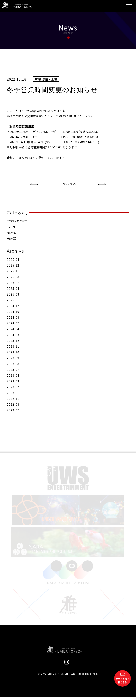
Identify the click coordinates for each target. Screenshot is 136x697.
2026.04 (13, 259)
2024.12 (13, 305)
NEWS (11, 232)
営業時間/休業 (17, 221)
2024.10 (13, 311)
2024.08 (13, 317)
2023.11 (13, 346)
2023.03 (13, 381)
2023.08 (13, 363)
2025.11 (13, 271)
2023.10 (13, 352)
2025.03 (13, 294)
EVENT (12, 226)
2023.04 (13, 375)
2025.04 (13, 288)
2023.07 (13, 369)
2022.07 (13, 410)
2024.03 (13, 334)
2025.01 (13, 300)
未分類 (11, 238)
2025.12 (13, 265)
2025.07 (13, 282)
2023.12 (13, 340)
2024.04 (13, 329)
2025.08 (13, 276)
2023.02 (13, 387)
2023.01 (13, 392)
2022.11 (13, 398)
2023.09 (13, 358)
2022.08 (13, 404)
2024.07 (13, 323)
